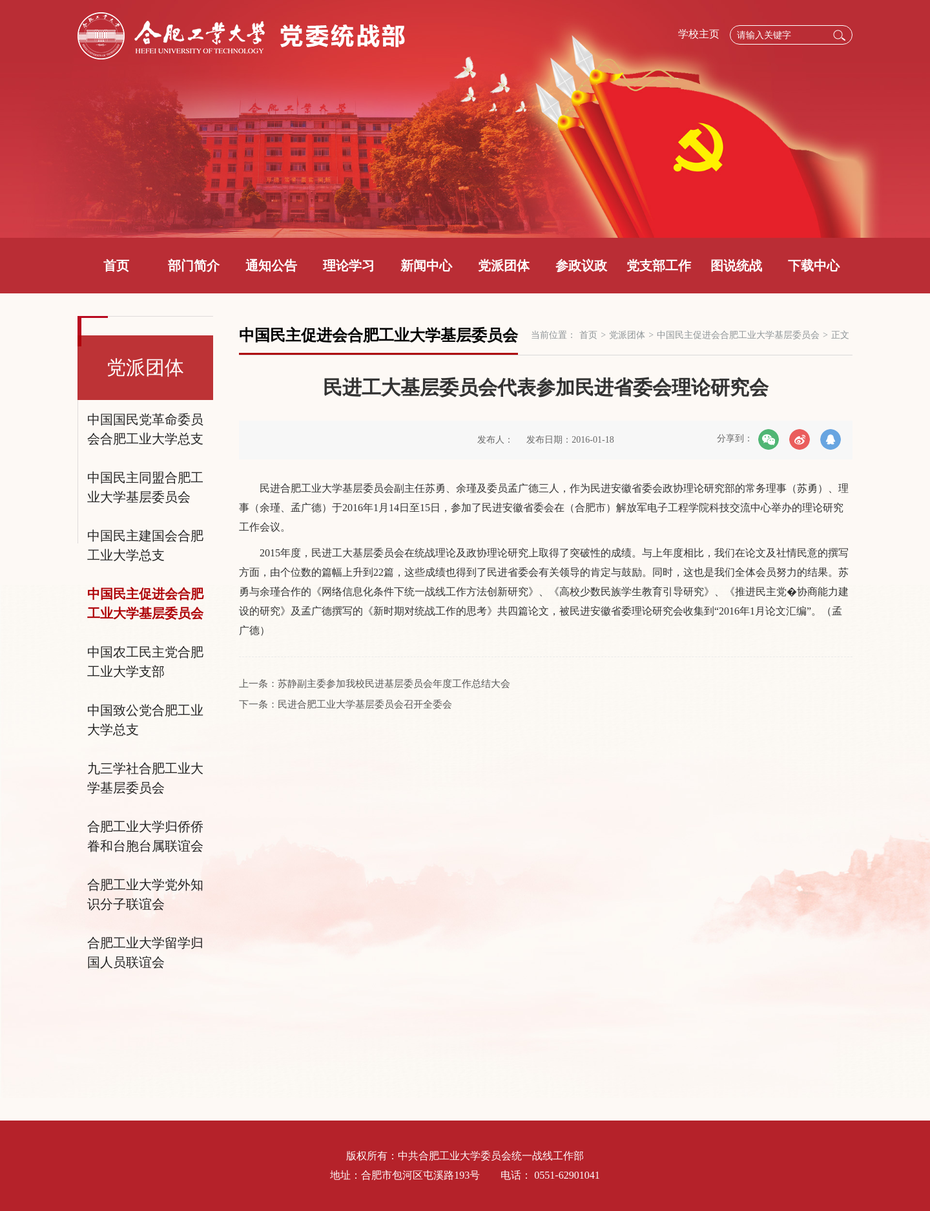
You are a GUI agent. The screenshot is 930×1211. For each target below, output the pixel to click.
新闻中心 (426, 265)
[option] (465, 119)
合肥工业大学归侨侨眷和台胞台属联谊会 (145, 836)
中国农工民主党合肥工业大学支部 (145, 662)
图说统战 (736, 265)
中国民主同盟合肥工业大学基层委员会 (145, 487)
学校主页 (698, 33)
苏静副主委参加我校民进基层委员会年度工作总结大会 (394, 684)
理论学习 (349, 265)
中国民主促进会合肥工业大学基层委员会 (145, 603)
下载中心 (814, 265)
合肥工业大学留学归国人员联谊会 (145, 952)
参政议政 (581, 265)
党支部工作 (658, 265)
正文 (840, 335)
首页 (116, 265)
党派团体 (504, 265)
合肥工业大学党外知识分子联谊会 (145, 894)
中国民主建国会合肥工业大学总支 (145, 545)
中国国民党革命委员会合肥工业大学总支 (145, 429)
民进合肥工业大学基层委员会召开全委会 (365, 704)
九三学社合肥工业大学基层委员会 (145, 778)
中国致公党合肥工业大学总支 (145, 720)
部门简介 (194, 265)
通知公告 (271, 265)
